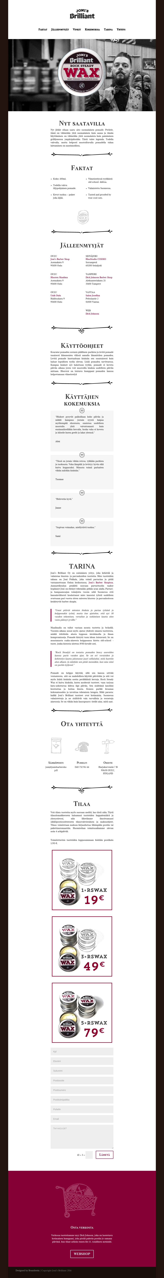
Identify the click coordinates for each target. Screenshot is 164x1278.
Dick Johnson (92, 314)
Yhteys (121, 30)
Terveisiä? (82, 1137)
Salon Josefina (93, 295)
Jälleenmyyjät (60, 30)
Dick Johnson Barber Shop (99, 277)
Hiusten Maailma (59, 277)
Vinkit (77, 30)
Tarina (108, 30)
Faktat (42, 30)
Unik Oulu (56, 295)
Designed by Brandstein (27, 1271)
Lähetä (104, 1154)
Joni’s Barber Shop (60, 259)
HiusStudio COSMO (96, 259)
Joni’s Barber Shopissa (101, 583)
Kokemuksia (92, 30)
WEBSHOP (82, 1254)
